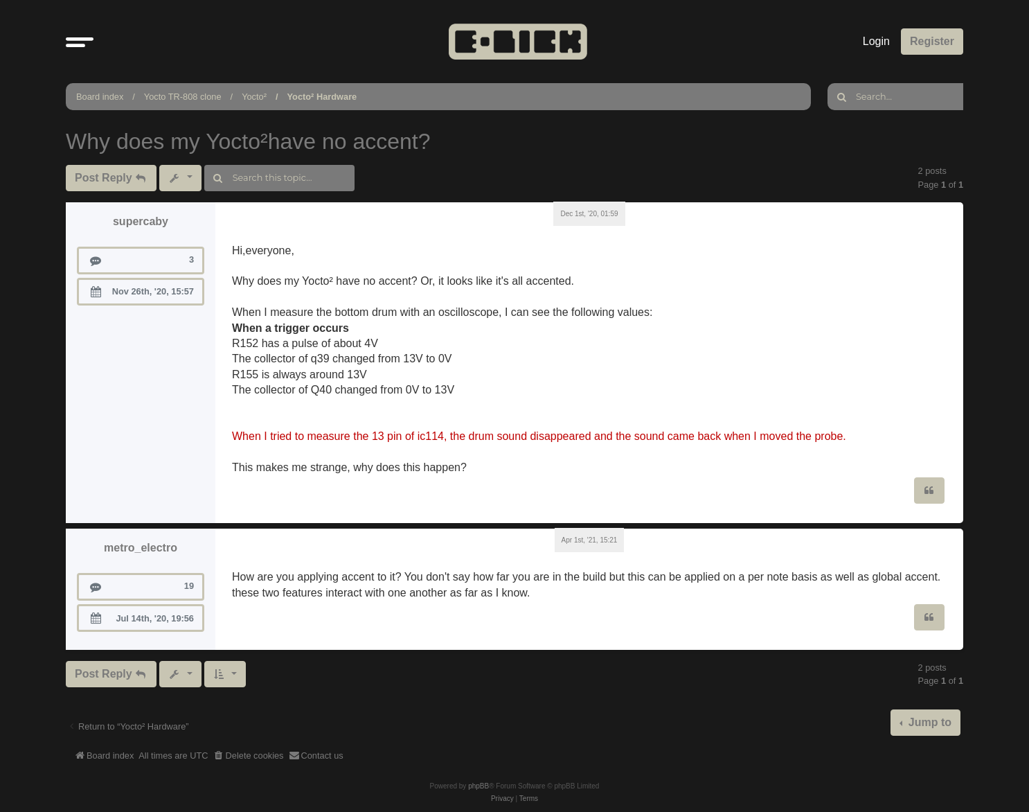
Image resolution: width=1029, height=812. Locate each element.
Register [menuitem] (932, 41)
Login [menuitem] (876, 41)
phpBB (478, 786)
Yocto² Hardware (322, 96)
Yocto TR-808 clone (183, 96)
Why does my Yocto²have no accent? (248, 141)
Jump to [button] (928, 722)
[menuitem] (248, 756)
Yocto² (254, 96)
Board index (99, 96)
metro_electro (140, 548)
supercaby (140, 221)
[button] (79, 41)
